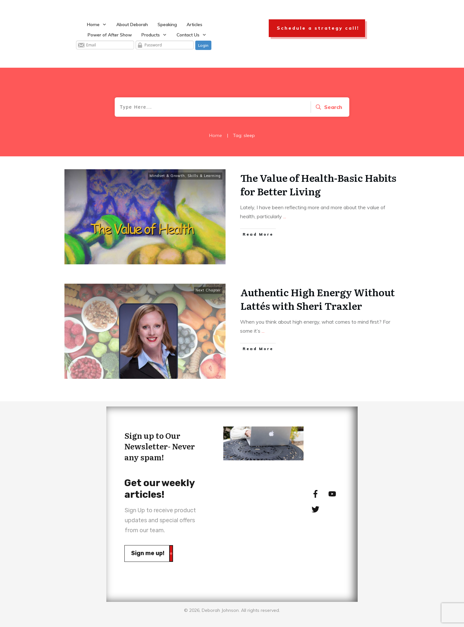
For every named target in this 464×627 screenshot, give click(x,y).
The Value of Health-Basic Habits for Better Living (318, 184)
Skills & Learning (204, 175)
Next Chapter (208, 290)
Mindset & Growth (167, 175)
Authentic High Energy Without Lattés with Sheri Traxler (317, 299)
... (284, 216)
